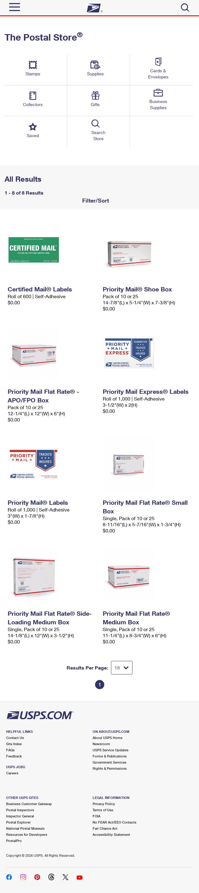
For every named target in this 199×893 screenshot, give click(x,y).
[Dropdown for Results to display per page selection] (121, 667)
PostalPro (14, 841)
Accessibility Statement (111, 834)
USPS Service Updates (110, 750)
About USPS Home (107, 738)
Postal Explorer (18, 822)
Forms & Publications (110, 756)
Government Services (109, 762)
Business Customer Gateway (29, 804)
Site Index (14, 744)
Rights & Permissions (110, 768)
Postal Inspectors (20, 810)
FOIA (96, 816)
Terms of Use (103, 810)
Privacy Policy (104, 804)
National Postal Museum (25, 828)
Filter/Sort (95, 200)
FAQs (10, 750)
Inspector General (20, 816)
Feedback (14, 756)
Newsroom (101, 744)
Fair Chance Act (105, 828)
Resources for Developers (26, 834)
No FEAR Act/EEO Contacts (114, 822)
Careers (12, 773)
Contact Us (15, 738)
